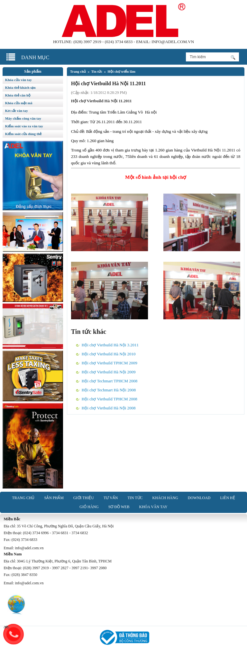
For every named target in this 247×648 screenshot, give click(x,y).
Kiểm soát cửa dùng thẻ (23, 134)
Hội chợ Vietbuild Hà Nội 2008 (109, 408)
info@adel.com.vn (172, 41)
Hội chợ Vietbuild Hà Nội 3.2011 (110, 344)
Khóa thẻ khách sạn (20, 87)
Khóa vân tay (153, 507)
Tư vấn (111, 498)
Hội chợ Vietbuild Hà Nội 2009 (109, 372)
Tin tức (96, 71)
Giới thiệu (83, 498)
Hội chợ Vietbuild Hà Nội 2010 (109, 353)
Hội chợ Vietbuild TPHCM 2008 (109, 399)
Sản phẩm (53, 498)
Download (199, 498)
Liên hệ (227, 498)
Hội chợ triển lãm (121, 71)
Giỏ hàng (88, 507)
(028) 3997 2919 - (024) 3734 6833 (103, 41)
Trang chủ (78, 71)
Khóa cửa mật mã (18, 103)
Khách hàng (165, 498)
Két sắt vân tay (16, 111)
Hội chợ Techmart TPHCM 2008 (110, 381)
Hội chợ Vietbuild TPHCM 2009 (109, 363)
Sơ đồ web (119, 507)
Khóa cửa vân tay (18, 80)
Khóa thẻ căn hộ (18, 95)
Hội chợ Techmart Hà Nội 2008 (109, 390)
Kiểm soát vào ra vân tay (24, 126)
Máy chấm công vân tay (23, 118)
